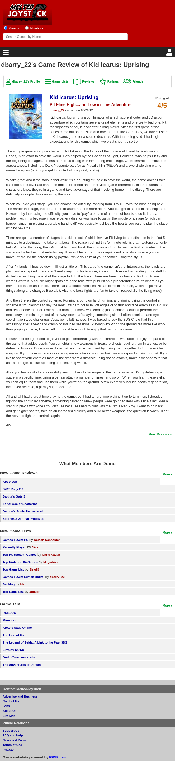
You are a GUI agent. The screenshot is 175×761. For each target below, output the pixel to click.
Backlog (9, 584)
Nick (35, 547)
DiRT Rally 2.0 (13, 489)
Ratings (113, 81)
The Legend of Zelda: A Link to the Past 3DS (35, 642)
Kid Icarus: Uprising (74, 97)
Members (36, 28)
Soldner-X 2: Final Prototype (23, 518)
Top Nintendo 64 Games (20, 562)
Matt (23, 584)
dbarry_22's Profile (26, 81)
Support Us (11, 730)
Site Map (9, 715)
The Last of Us (13, 635)
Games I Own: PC (15, 539)
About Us (9, 710)
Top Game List (13, 569)
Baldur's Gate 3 (14, 496)
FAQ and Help (13, 735)
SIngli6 (34, 569)
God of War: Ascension (19, 657)
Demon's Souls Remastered (23, 511)
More (166, 474)
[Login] (170, 54)
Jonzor (34, 591)
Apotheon (10, 481)
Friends (137, 81)
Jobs (6, 706)
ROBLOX (9, 612)
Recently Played (14, 547)
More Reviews (159, 434)
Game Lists (60, 81)
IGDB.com (57, 757)
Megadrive (51, 562)
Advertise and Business (20, 696)
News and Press (14, 740)
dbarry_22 (57, 110)
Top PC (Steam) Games (19, 554)
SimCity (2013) (13, 649)
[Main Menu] (5, 54)
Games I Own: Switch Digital (23, 576)
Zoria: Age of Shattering (20, 503)
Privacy (8, 749)
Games (14, 28)
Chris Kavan (51, 554)
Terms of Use (12, 744)
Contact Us (11, 701)
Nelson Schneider (47, 539)
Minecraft (9, 620)
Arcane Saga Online (17, 627)
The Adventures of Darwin (22, 664)
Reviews (88, 81)
